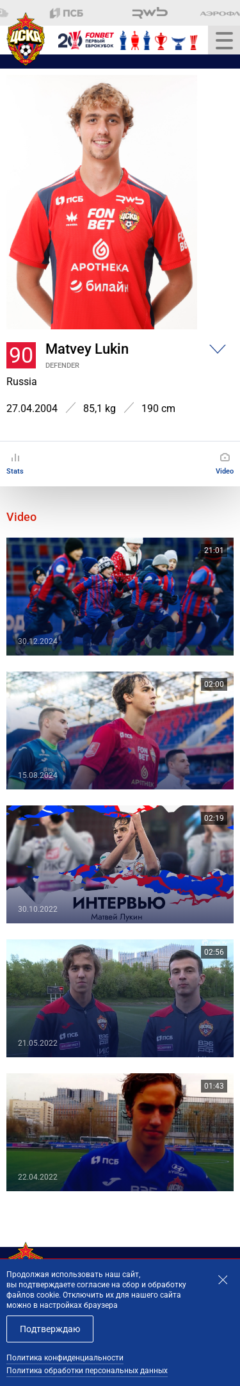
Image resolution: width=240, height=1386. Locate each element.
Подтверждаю (50, 1329)
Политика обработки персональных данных (87, 1370)
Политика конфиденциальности (65, 1357)
